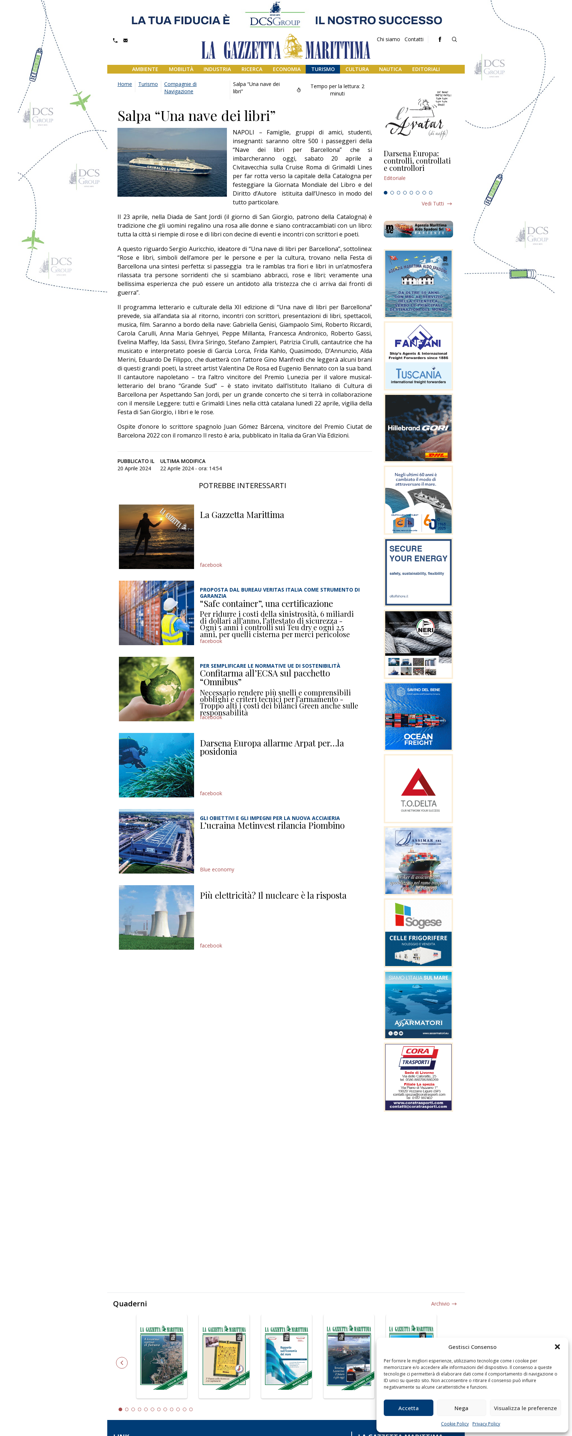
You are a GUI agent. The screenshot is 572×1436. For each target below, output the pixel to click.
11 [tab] (184, 1409)
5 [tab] (411, 193)
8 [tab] (431, 193)
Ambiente (145, 69)
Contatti (414, 39)
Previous (122, 1363)
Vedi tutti (433, 203)
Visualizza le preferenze (525, 1408)
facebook (211, 564)
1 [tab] (385, 193)
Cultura (357, 69)
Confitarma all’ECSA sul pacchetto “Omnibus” (265, 677)
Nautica (390, 69)
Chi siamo (388, 39)
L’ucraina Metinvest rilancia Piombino (272, 825)
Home (124, 84)
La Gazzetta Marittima (242, 514)
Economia (287, 69)
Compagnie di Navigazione (180, 88)
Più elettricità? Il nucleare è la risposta (273, 895)
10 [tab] (178, 1409)
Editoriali (426, 69)
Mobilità (181, 69)
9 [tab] (172, 1409)
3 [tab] (399, 193)
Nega (461, 1408)
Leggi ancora (418, 169)
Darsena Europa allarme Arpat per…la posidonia (272, 747)
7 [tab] (424, 193)
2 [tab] (392, 193)
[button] (557, 1346)
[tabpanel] (418, 169)
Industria (217, 69)
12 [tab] (191, 1409)
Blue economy (217, 869)
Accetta (408, 1408)
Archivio (440, 1303)
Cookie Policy (455, 1424)
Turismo (323, 69)
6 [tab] (418, 193)
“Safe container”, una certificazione (266, 603)
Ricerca (251, 69)
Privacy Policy (486, 1424)
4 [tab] (405, 193)
